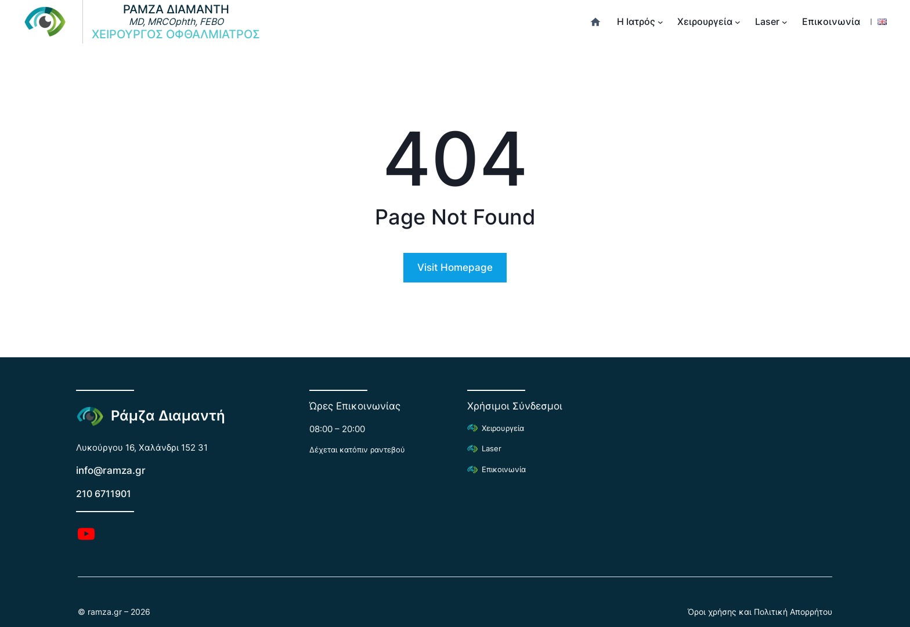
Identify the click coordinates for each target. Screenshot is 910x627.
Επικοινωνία (504, 469)
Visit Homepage (455, 267)
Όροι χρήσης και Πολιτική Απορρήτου (760, 612)
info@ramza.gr (111, 470)
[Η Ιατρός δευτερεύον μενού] (660, 22)
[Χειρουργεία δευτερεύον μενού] (738, 22)
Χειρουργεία (503, 428)
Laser (491, 448)
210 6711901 (103, 493)
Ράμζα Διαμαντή (168, 415)
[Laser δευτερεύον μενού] (785, 22)
